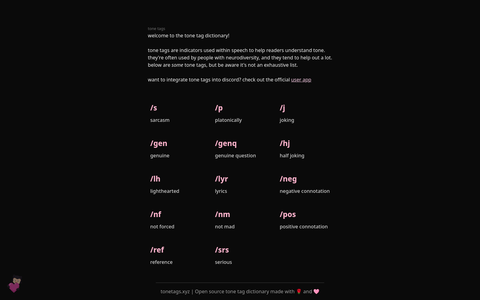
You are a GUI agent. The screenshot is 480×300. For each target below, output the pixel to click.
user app (301, 79)
